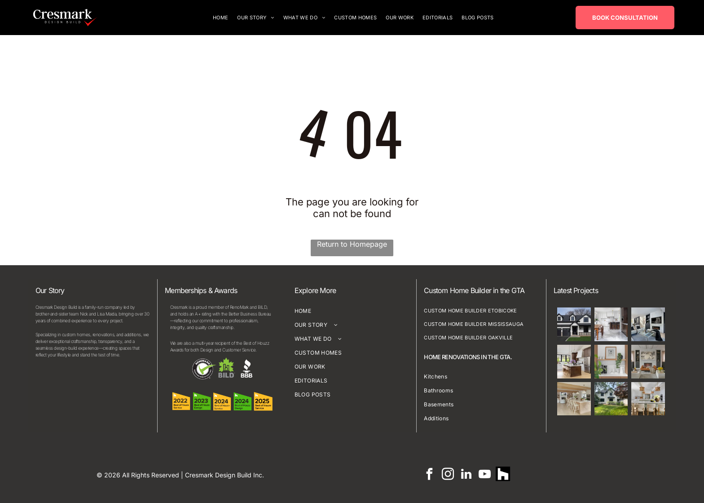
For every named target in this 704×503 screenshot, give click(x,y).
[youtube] (484, 474)
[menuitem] (220, 17)
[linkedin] (466, 474)
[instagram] (448, 474)
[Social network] (503, 474)
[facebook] (429, 474)
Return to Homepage (352, 243)
